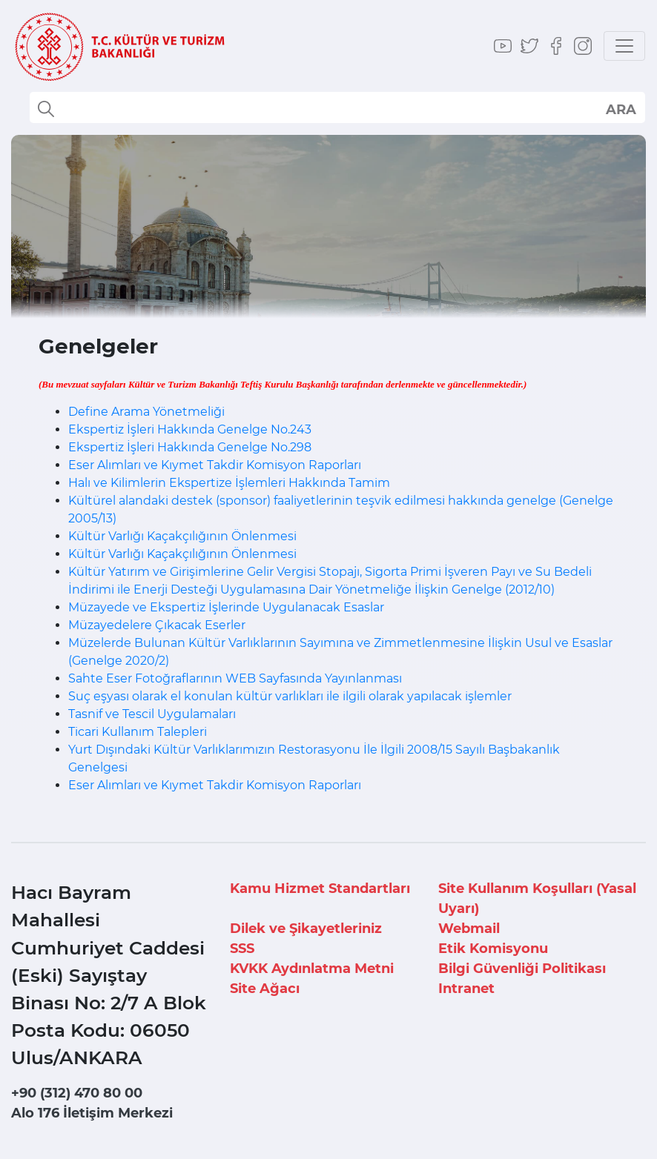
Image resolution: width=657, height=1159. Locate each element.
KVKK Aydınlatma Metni (312, 968)
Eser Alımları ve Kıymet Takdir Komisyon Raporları (214, 465)
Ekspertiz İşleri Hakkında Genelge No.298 (189, 447)
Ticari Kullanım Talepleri (137, 732)
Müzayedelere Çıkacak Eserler (156, 625)
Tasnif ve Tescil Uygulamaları (152, 714)
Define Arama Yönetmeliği (146, 412)
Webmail (469, 928)
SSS (242, 948)
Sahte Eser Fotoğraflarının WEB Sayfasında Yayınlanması (235, 678)
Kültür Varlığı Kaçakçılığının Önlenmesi (182, 536)
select (620, 109)
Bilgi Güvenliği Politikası (522, 968)
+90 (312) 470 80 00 (76, 1093)
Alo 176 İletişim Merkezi (92, 1113)
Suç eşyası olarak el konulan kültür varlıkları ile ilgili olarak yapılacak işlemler (290, 696)
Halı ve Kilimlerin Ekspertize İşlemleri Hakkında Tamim (229, 483)
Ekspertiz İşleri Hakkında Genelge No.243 (189, 429)
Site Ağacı (265, 988)
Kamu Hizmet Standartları (320, 888)
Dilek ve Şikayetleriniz (306, 928)
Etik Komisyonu (493, 948)
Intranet (466, 988)
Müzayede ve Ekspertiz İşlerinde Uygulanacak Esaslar (226, 607)
